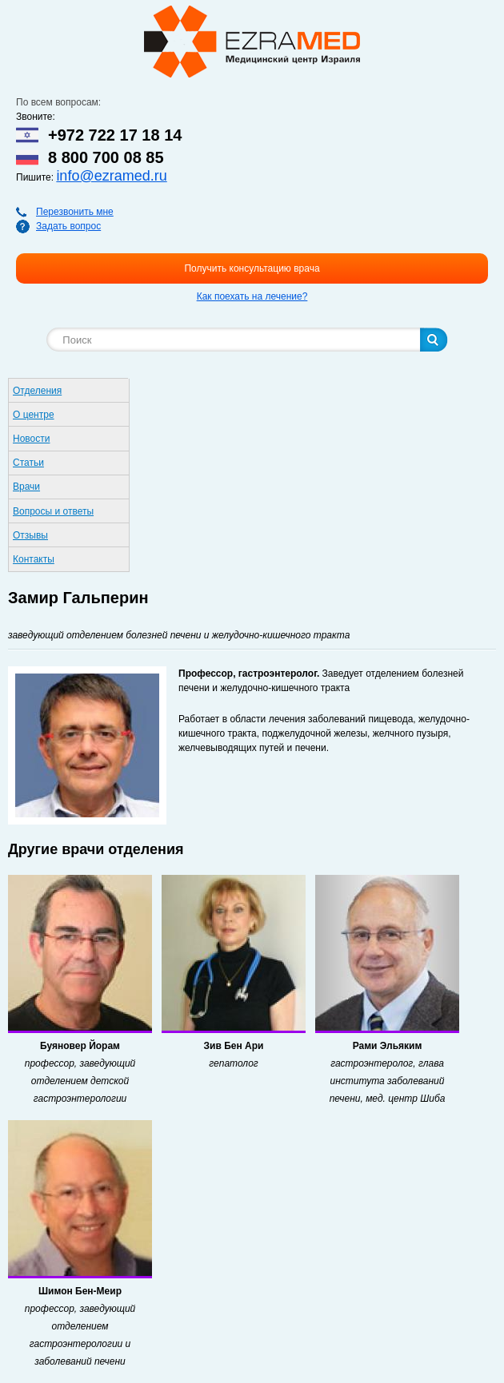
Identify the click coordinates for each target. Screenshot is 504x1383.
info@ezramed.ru (111, 176)
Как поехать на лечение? (252, 296)
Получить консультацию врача (251, 268)
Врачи (26, 486)
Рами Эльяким (387, 1045)
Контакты (33, 559)
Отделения (37, 390)
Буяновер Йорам (80, 1045)
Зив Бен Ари (234, 1045)
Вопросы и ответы (53, 511)
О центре (33, 414)
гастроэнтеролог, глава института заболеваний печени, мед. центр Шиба (388, 1081)
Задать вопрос (68, 226)
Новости (31, 438)
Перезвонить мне (75, 211)
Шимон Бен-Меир (80, 1291)
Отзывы (30, 535)
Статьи (28, 462)
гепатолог (233, 1063)
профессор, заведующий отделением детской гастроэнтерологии (80, 1081)
